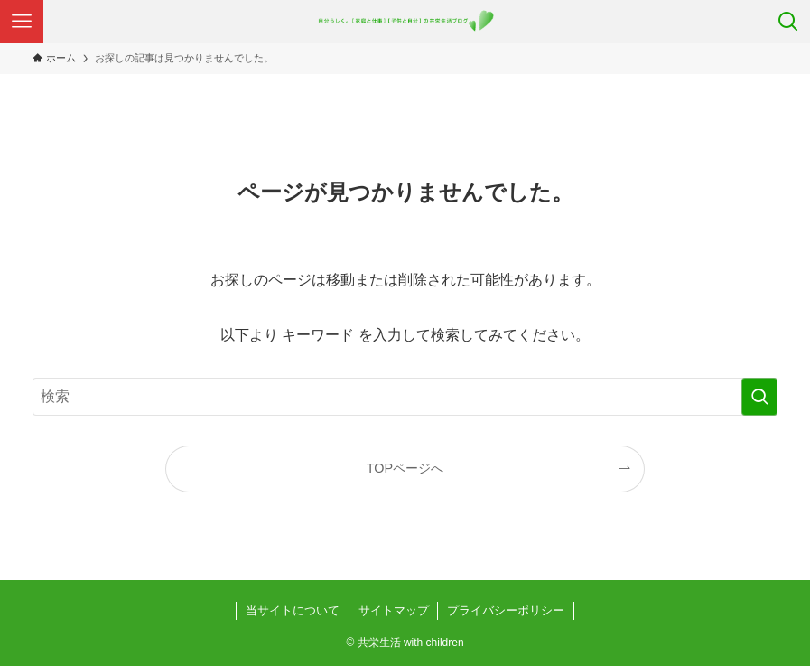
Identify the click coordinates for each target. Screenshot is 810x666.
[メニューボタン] (21, 21)
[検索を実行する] (759, 397)
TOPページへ (405, 468)
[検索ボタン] (788, 21)
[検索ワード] (405, 397)
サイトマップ (393, 610)
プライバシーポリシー (505, 610)
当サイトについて (293, 610)
